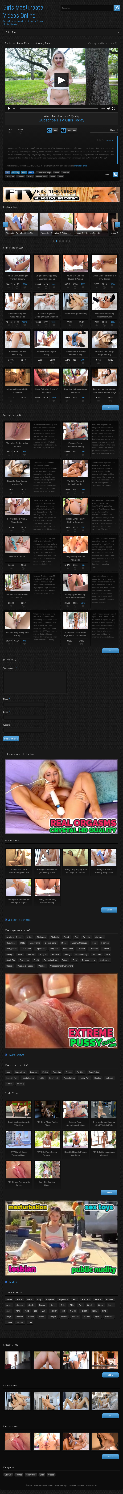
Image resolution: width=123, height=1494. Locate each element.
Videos (51, 1479)
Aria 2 (113, 43)
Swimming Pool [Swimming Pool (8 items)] (50, 964)
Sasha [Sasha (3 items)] (41, 1320)
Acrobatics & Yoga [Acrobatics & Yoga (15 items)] (14, 941)
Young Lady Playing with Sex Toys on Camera (91, 224)
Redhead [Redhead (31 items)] (55, 958)
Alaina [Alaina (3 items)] (9, 1303)
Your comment (10, 668)
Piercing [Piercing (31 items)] (31, 958)
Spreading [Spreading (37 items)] (24, 964)
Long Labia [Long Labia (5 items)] (68, 952)
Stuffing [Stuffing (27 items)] (20, 1088)
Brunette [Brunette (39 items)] (86, 941)
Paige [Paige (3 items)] (8, 1320)
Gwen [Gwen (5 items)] (100, 1309)
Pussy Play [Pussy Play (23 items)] (84, 1082)
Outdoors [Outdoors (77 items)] (94, 952)
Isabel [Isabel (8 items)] (111, 1309)
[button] (61, 80)
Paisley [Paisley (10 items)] (19, 1320)
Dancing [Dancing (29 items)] (33, 1076)
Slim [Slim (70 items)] (108, 958)
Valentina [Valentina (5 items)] (109, 1320)
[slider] (59, 108)
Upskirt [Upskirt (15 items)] (9, 970)
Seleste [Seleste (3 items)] (75, 1320)
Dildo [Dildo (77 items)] (22, 947)
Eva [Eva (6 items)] (80, 1309)
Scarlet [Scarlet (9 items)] (64, 1320)
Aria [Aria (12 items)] (74, 1303)
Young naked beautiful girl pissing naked (56, 224)
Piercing (30, 177)
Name (6, 703)
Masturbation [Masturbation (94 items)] (28, 1082)
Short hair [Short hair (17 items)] (97, 958)
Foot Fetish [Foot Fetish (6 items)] (94, 1076)
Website (6, 729)
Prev (5, 224)
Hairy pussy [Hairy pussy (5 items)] (11, 952)
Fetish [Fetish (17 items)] (45, 1076)
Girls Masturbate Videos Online (23, 11)
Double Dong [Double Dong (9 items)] (50, 947)
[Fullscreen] (113, 108)
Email (6, 716)
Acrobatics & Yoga (43, 173)
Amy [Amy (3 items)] (39, 1303)
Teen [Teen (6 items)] (75, 964)
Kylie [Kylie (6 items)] (27, 1315)
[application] (61, 80)
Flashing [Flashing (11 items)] (105, 947)
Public (24, 173)
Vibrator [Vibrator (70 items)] (41, 970)
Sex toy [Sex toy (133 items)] (97, 1082)
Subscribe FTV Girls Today (61, 120)
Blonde (56, 173)
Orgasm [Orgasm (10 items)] (81, 952)
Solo (7, 173)
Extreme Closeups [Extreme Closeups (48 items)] (79, 947)
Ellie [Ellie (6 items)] (72, 1309)
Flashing (15, 173)
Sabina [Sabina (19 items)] (31, 1320)
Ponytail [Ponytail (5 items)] (43, 958)
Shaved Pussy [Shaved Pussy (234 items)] (81, 958)
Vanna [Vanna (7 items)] (9, 1326)
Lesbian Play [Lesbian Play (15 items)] (11, 1082)
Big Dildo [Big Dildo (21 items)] (55, 941)
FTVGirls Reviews (16, 1058)
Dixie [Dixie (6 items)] (63, 1309)
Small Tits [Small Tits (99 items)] (10, 964)
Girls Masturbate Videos (19, 923)
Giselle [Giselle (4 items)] (90, 1309)
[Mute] (108, 108)
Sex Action (31, 1479)
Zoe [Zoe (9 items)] (30, 1326)
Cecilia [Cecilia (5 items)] (31, 1309)
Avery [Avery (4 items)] (8, 1309)
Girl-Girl (8, 1479)
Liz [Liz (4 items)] (35, 1315)
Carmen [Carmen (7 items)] (19, 1309)
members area (80, 166)
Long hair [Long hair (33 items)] (54, 952)
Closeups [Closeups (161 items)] (99, 941)
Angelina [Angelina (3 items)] (50, 1303)
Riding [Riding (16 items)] (67, 958)
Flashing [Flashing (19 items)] (80, 1076)
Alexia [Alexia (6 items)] (19, 1303)
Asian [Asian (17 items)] (29, 941)
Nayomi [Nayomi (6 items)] (84, 1315)
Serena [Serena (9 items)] (87, 1320)
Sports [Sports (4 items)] (9, 1088)
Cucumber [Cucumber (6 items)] (10, 947)
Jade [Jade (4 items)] (8, 1315)
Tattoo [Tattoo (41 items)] (65, 964)
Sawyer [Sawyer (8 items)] (52, 1320)
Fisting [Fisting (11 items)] (68, 1076)
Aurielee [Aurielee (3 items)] (109, 1303)
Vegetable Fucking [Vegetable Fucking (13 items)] (25, 970)
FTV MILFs (12, 1285)
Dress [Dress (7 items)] (63, 947)
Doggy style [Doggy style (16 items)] (35, 947)
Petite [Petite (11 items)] (19, 958)
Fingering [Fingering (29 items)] (57, 1076)
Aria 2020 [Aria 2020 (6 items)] (86, 1303)
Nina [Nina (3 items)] (104, 1315)
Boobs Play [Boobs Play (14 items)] (20, 1076)
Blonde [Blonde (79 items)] (67, 941)
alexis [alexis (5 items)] (29, 1303)
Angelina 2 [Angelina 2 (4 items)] (63, 1303)
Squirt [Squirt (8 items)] (36, 964)
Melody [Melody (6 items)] (53, 1315)
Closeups (65, 173)
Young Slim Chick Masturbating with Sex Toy (21, 224)
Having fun (10, 177)
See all (111, 408)
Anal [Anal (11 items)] (8, 1076)
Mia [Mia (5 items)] (63, 1315)
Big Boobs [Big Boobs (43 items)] (41, 941)
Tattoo (52, 177)
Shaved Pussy (41, 177)
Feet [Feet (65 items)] (94, 947)
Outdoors (20, 177)
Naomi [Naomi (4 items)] (73, 1315)
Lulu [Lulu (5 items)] (43, 1315)
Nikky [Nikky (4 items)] (94, 1315)
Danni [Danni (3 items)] (52, 1309)
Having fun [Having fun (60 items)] (26, 952)
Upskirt (60, 177)
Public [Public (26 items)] (41, 1082)
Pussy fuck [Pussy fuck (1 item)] (53, 1082)
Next (117, 224)
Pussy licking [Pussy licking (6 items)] (69, 1082)
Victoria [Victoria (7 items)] (20, 1326)
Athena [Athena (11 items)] (98, 1303)
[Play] (9, 108)
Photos (19, 1479)
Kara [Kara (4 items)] (18, 1315)
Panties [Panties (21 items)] (106, 952)
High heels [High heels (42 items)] (40, 952)
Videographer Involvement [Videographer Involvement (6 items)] (61, 970)
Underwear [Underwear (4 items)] (105, 964)
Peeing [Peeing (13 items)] (9, 958)
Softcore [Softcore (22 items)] (109, 1082)
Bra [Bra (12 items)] (76, 941)
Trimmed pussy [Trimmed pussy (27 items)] (88, 964)
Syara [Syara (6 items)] (97, 1320)
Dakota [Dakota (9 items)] (42, 1309)
